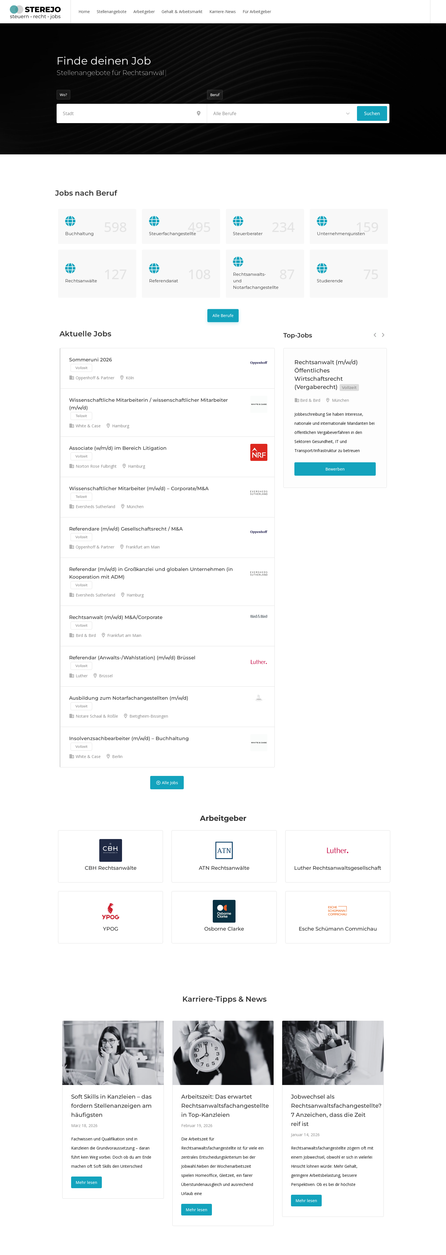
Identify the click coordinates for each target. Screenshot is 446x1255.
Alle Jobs (167, 782)
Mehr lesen (86, 1182)
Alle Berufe (223, 315)
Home (84, 11)
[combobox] (282, 113)
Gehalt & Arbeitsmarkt (182, 11)
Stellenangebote (112, 11)
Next (383, 335)
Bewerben (335, 469)
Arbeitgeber (144, 11)
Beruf (215, 94)
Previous (375, 335)
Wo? (63, 94)
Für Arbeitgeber (257, 11)
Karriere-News (222, 11)
